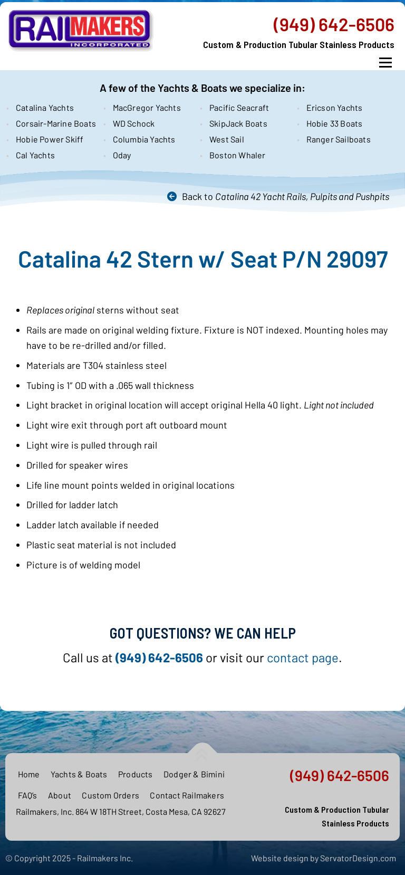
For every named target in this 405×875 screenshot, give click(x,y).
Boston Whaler (237, 155)
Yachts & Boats (79, 774)
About (59, 795)
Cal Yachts (35, 155)
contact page (303, 657)
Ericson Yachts (334, 107)
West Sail (226, 139)
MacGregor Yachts (147, 107)
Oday (122, 155)
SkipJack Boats (238, 123)
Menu (385, 63)
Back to (285, 196)
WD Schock (134, 123)
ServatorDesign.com (358, 858)
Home (29, 774)
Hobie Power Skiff (49, 139)
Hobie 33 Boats (334, 123)
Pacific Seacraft (239, 107)
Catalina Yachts (45, 107)
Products (135, 774)
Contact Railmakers (187, 795)
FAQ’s (27, 795)
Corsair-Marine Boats (54, 123)
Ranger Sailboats (338, 139)
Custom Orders (110, 795)
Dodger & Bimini (194, 774)
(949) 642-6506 (334, 24)
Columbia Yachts (144, 139)
